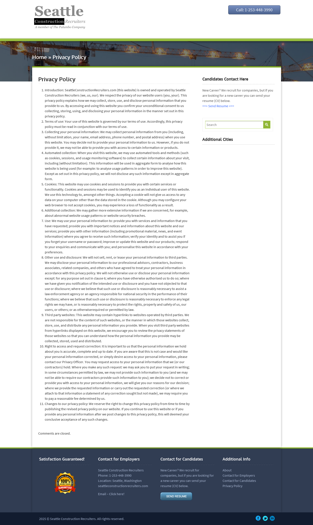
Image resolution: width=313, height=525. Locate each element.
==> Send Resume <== (218, 106)
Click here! (117, 494)
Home (39, 57)
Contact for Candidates (239, 480)
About (227, 470)
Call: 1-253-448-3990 (254, 9)
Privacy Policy (232, 486)
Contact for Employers (239, 475)
